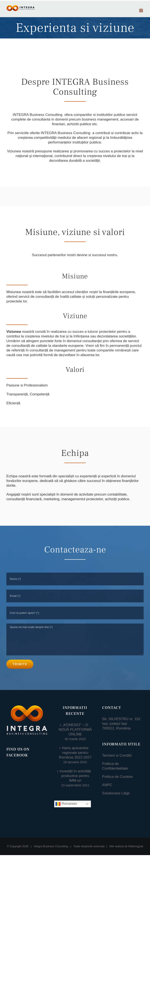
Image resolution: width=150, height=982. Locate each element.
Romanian (66, 803)
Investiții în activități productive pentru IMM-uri (75, 776)
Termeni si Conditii (117, 755)
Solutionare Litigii (116, 793)
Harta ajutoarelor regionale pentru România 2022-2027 (75, 752)
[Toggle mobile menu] (141, 10)
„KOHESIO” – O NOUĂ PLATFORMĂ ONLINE (75, 729)
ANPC (107, 785)
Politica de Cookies (117, 777)
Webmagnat (135, 837)
